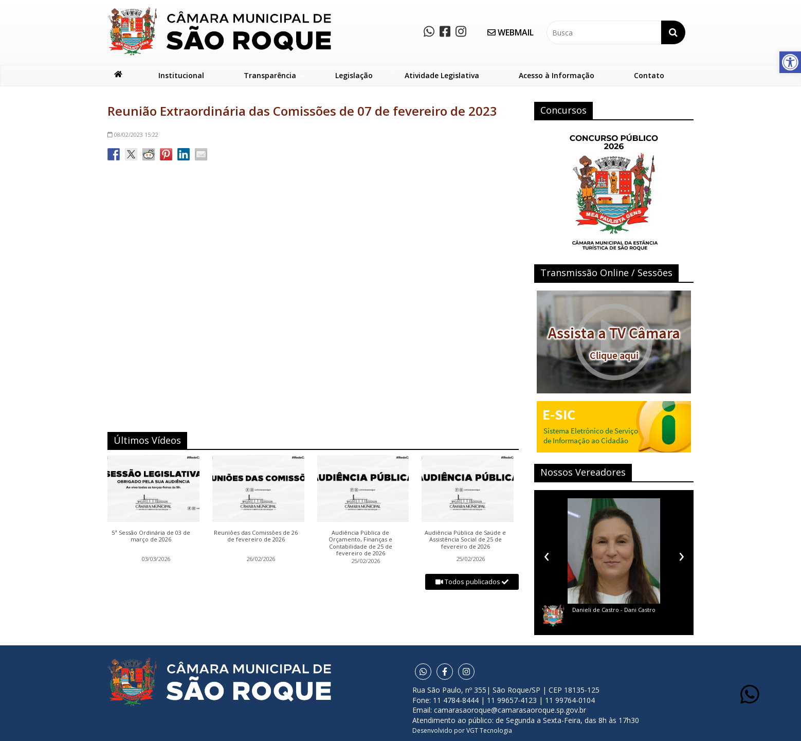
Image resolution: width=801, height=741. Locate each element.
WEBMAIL (510, 32)
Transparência (270, 75)
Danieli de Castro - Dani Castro (614, 609)
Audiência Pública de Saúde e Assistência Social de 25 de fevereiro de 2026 (465, 539)
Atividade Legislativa (442, 75)
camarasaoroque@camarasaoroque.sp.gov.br (510, 710)
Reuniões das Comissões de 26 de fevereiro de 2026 (256, 536)
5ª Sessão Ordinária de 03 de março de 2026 (151, 536)
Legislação (354, 75)
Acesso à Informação (556, 75)
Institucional (181, 75)
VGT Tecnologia (489, 730)
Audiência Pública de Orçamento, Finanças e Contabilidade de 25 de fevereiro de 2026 (360, 543)
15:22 (132, 134)
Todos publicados (471, 581)
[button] (790, 62)
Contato (649, 75)
